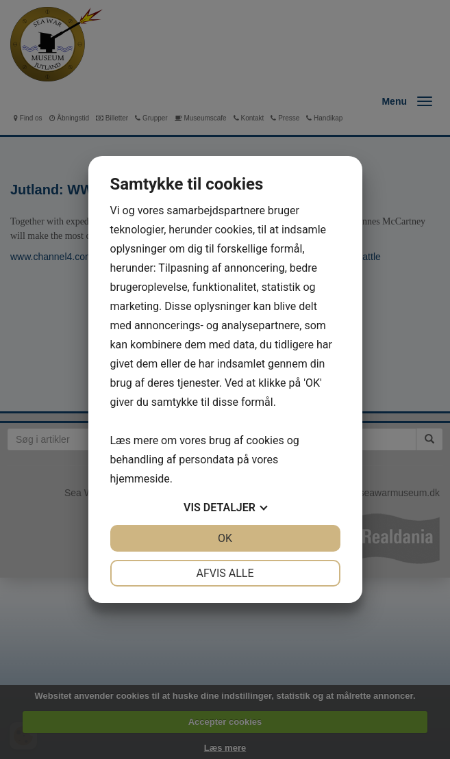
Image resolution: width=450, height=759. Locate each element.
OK (225, 538)
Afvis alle (224, 573)
